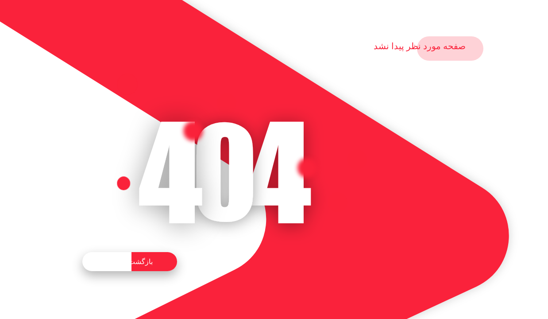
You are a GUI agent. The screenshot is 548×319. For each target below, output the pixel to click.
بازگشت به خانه (130, 261)
